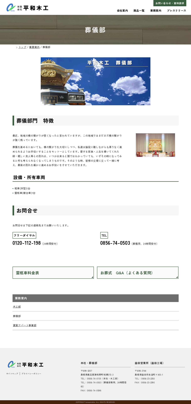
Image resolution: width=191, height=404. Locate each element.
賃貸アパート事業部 (25, 325)
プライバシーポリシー (31, 373)
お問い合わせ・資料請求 (169, 3)
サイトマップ (12, 373)
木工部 (17, 306)
